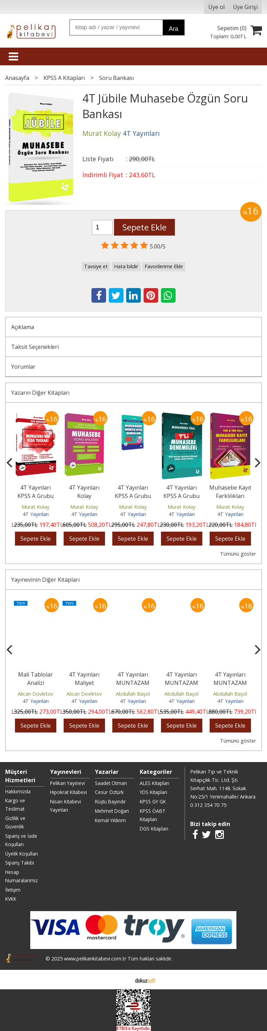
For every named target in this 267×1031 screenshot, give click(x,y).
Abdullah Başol (133, 693)
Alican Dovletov (35, 693)
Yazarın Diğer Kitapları (40, 392)
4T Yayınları (36, 514)
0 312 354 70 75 (208, 805)
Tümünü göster (238, 553)
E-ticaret (123, 979)
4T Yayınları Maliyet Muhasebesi (84, 683)
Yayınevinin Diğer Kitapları (45, 579)
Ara (173, 28)
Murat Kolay (35, 507)
